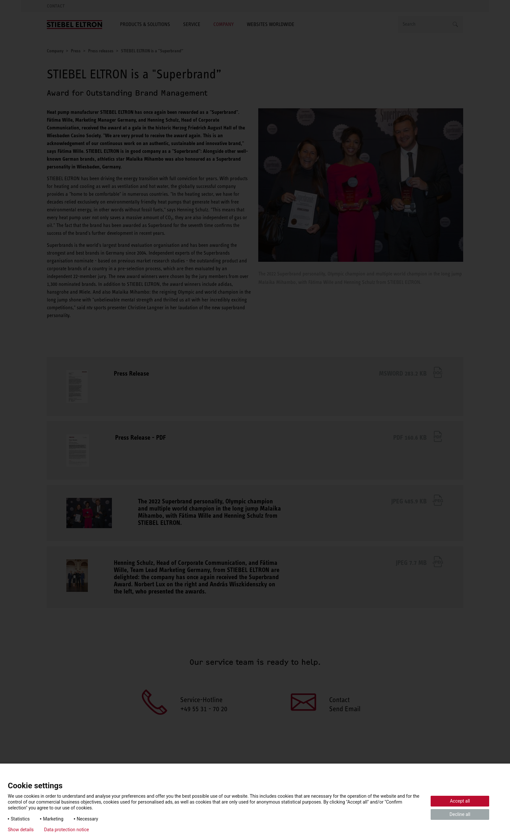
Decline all (460, 814)
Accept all (460, 801)
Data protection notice (66, 829)
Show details (21, 829)
